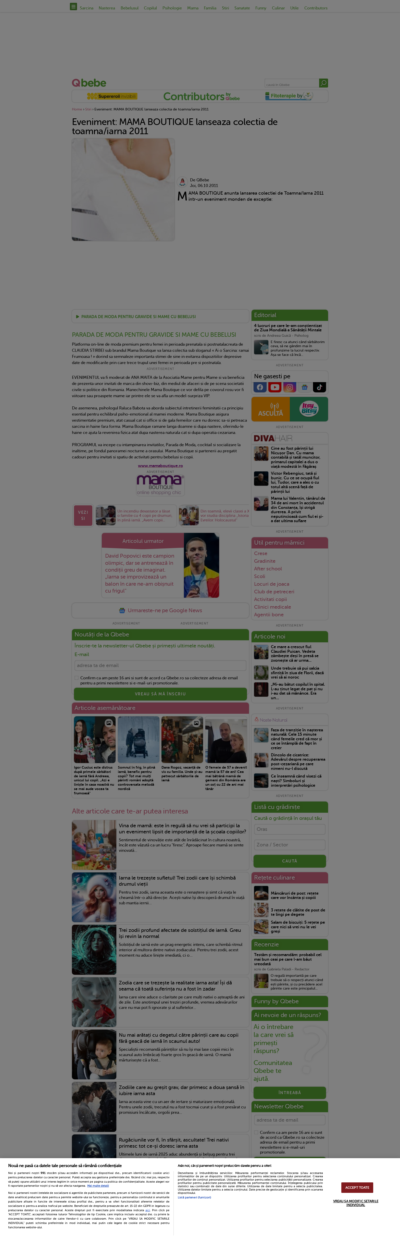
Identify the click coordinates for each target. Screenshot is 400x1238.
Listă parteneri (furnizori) (194, 1197)
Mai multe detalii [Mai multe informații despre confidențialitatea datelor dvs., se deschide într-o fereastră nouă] (98, 1185)
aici (147, 1210)
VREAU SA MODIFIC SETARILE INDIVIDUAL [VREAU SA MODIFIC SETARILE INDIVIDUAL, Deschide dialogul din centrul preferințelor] (355, 1203)
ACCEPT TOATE (357, 1188)
